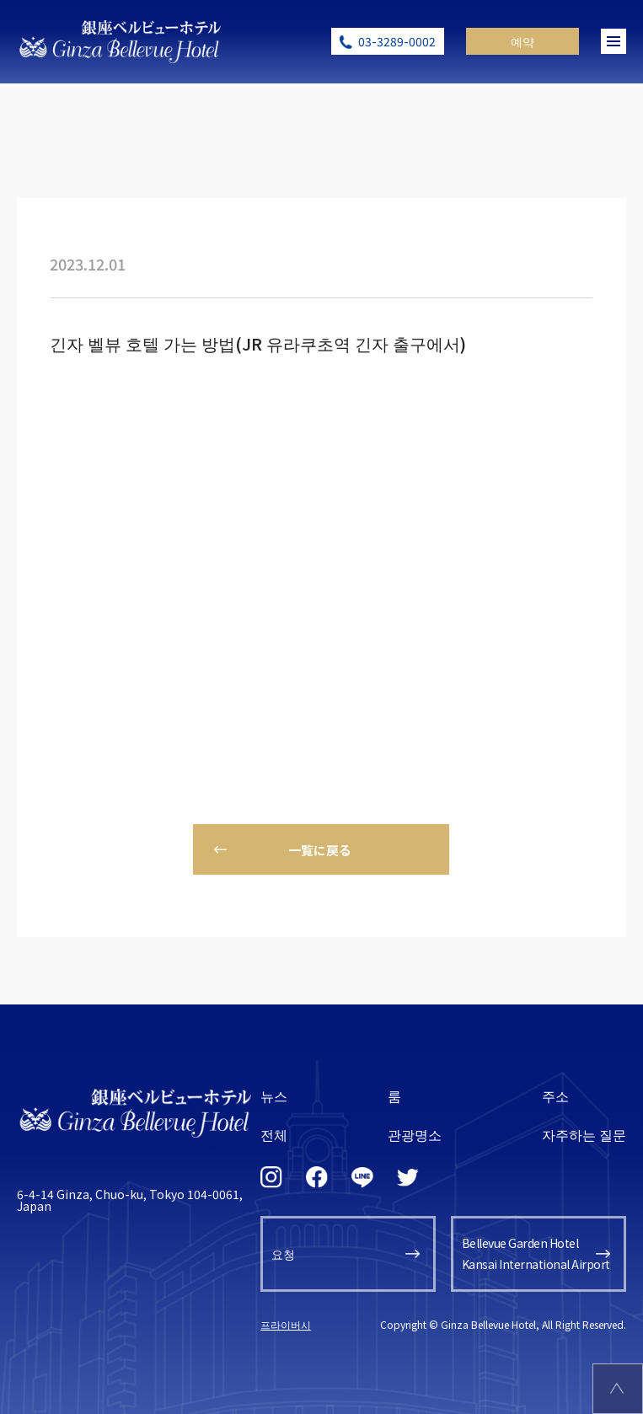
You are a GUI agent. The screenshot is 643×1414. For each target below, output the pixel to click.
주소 (555, 1095)
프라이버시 (285, 1324)
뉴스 (273, 1095)
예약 (522, 41)
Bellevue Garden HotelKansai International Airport (536, 1253)
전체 (273, 1134)
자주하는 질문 (584, 1134)
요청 (283, 1253)
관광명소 (415, 1134)
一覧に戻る (319, 850)
